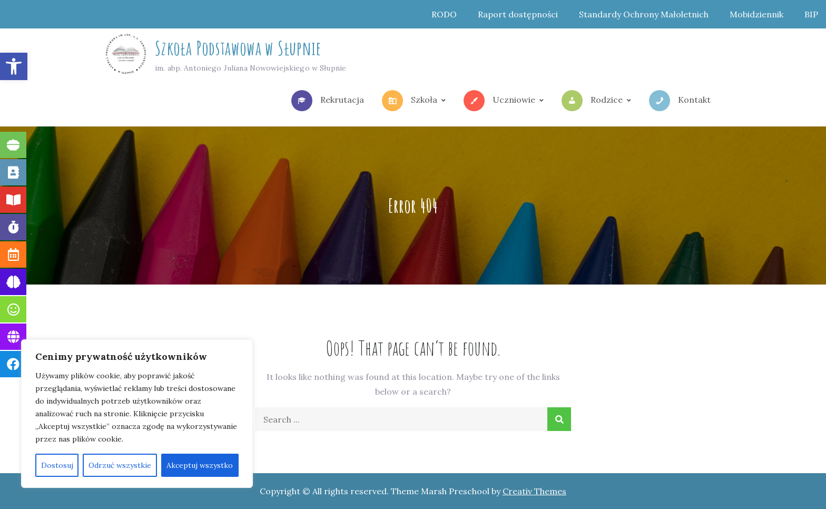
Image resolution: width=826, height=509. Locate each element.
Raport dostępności (518, 14)
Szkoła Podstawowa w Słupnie (238, 48)
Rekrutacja (327, 100)
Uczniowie (499, 100)
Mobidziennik (756, 14)
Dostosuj (57, 465)
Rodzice (592, 100)
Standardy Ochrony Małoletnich (644, 14)
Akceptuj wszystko (199, 465)
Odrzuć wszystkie (119, 465)
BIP (811, 14)
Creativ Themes (534, 491)
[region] (137, 413)
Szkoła (409, 100)
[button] (13, 66)
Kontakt (680, 100)
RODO (444, 14)
